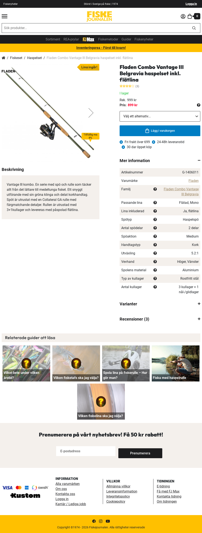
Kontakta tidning (169, 496)
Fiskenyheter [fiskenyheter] (10, 4)
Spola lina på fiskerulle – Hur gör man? (125, 375)
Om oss (61, 489)
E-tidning (163, 486)
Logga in (191, 3)
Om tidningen (167, 501)
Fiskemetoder (108, 39)
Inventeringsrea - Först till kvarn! (101, 48)
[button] (91, 113)
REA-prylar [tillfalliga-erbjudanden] (71, 39)
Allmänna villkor (118, 486)
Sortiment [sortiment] (53, 39)
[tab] (160, 160)
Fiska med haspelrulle (169, 378)
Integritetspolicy (118, 496)
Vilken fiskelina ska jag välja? (100, 416)
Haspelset (34, 58)
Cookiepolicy (115, 501)
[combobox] (95, 28)
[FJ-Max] (88, 39)
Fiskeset (16, 58)
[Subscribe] (132, 451)
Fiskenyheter (144, 39)
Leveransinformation (121, 491)
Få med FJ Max (168, 491)
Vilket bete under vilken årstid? (21, 375)
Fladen (194, 181)
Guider (126, 39)
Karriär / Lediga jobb (70, 504)
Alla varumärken (67, 484)
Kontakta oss (65, 494)
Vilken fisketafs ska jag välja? (76, 378)
